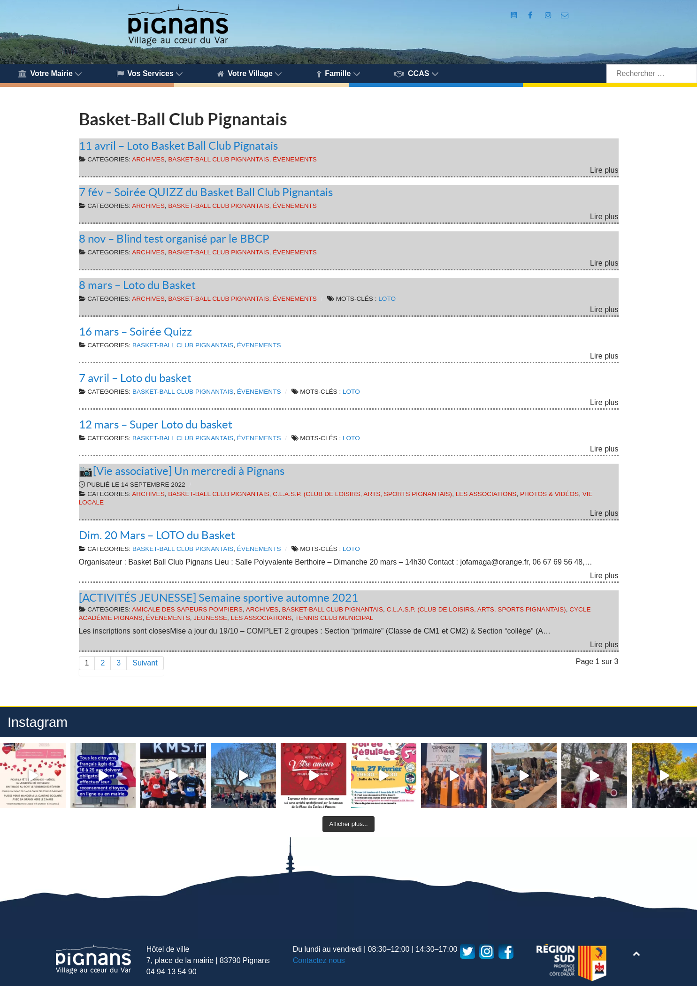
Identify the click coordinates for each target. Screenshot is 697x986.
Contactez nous (319, 960)
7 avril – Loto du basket (135, 378)
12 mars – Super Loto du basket (155, 424)
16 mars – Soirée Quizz (135, 331)
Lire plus (604, 170)
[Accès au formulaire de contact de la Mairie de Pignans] (565, 15)
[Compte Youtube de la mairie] (515, 15)
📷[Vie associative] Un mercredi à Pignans (181, 471)
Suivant (144, 663)
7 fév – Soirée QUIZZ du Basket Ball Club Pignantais (206, 192)
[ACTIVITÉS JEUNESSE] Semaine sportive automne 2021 (218, 597)
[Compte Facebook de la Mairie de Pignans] (531, 15)
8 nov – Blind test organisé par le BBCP (174, 238)
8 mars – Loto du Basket (137, 285)
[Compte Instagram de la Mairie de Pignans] (549, 15)
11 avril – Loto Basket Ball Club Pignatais (178, 145)
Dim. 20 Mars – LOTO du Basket (157, 535)
